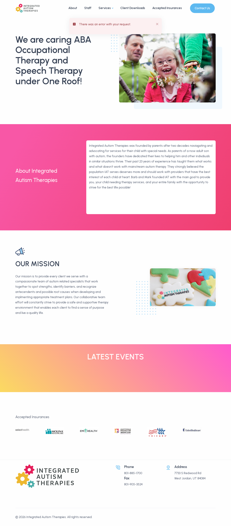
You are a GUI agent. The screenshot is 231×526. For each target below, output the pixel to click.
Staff (87, 8)
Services (105, 8)
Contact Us (202, 8)
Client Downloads (132, 8)
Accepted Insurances (167, 8)
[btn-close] (156, 23)
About (72, 8)
